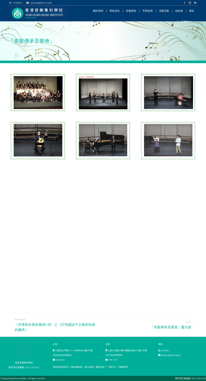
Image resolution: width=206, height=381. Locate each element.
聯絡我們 (123, 367)
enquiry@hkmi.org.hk (170, 355)
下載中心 (111, 367)
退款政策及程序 (60, 367)
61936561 (165, 350)
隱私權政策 (76, 367)
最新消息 (100, 367)
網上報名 (89, 367)
